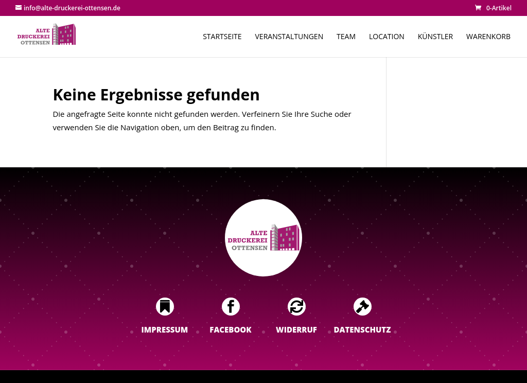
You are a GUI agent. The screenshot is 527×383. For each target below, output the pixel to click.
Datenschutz (362, 329)
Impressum (165, 329)
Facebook (230, 329)
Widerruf (296, 329)
